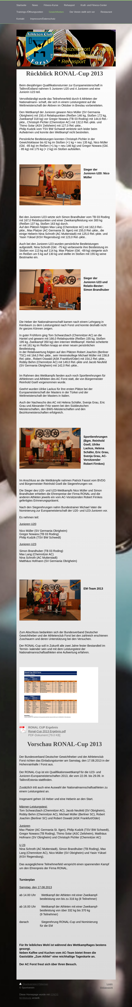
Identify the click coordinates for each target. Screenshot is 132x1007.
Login (110, 984)
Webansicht (106, 987)
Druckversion (28, 984)
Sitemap (43, 984)
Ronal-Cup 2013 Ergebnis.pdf (47, 731)
